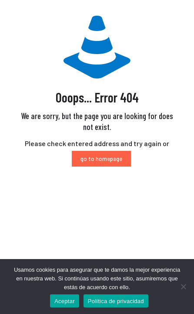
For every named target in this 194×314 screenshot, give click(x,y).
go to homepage (101, 158)
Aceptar (64, 301)
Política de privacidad (116, 301)
